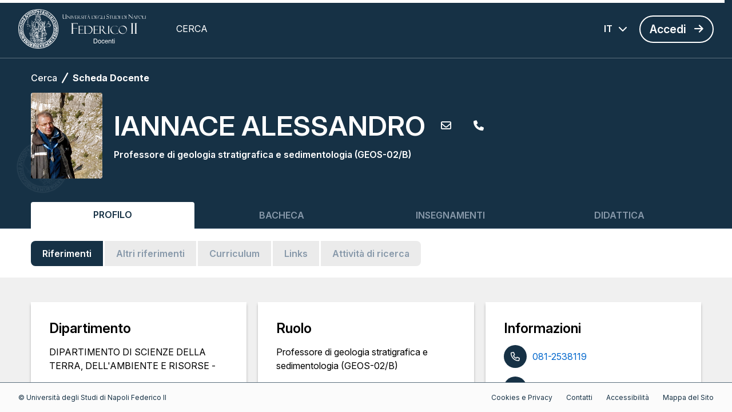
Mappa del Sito (688, 397)
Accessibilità (627, 397)
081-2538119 (559, 356)
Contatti (579, 397)
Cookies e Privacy (521, 397)
